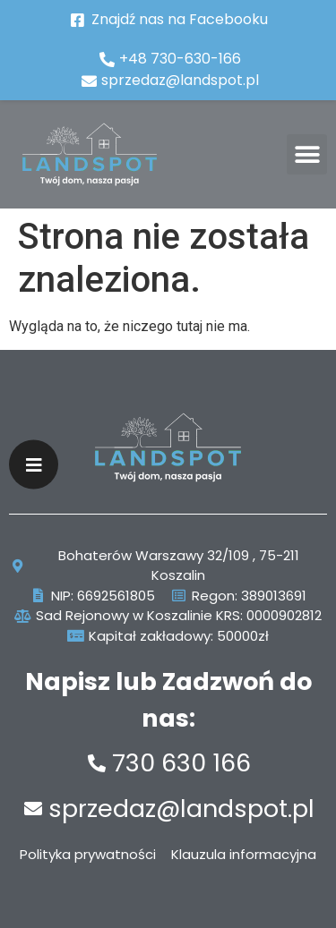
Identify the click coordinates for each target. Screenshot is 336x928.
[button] (307, 154)
